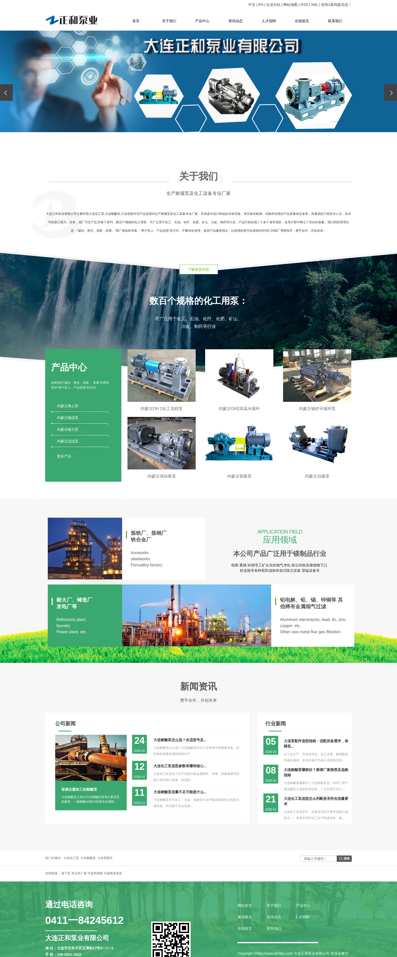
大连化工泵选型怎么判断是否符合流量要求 (316, 801)
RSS (304, 5)
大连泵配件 (105, 858)
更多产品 (64, 456)
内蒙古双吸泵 (239, 476)
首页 (135, 21)
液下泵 (66, 873)
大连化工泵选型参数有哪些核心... (180, 766)
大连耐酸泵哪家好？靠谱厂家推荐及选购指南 (316, 772)
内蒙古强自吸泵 (161, 476)
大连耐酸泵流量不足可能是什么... (180, 792)
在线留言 (302, 21)
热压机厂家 (79, 873)
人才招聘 (269, 21)
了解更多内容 (198, 269)
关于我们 (169, 21)
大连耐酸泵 (88, 858)
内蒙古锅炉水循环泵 (317, 408)
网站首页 (245, 905)
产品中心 (202, 21)
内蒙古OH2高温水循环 (239, 408)
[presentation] (6, 92)
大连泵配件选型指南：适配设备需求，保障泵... (316, 743)
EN (261, 5)
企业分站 (273, 5)
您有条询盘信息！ (336, 5)
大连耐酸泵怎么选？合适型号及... (180, 740)
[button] (191, 146)
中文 (251, 5)
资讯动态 (235, 21)
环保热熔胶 (95, 873)
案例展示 (245, 917)
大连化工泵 (71, 858)
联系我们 (335, 21)
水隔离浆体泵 (113, 873)
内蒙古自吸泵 (317, 476)
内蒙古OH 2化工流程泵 (162, 408)
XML (314, 5)
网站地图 (291, 5)
